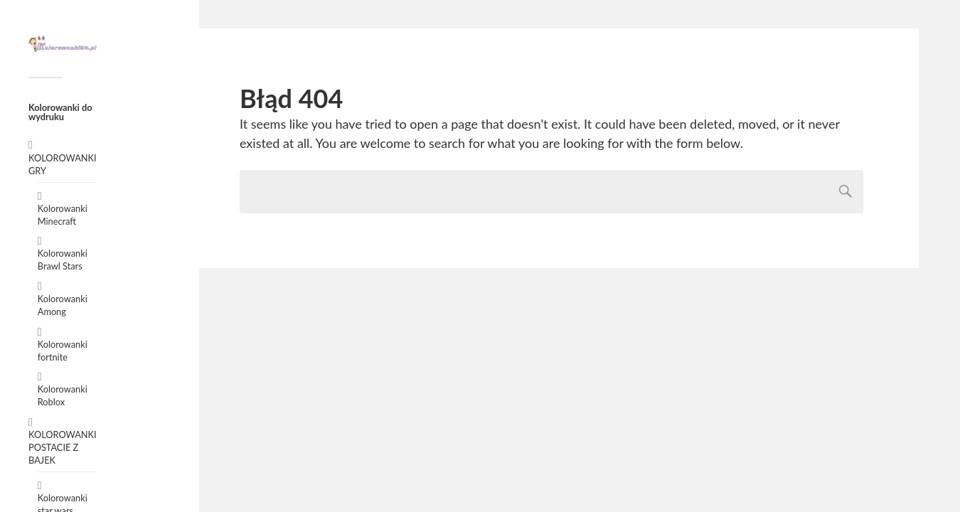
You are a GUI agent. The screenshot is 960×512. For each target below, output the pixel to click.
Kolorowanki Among (62, 305)
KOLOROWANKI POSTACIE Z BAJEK (62, 447)
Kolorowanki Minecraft (62, 215)
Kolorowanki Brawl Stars (62, 259)
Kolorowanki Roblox (62, 395)
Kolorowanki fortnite (62, 350)
